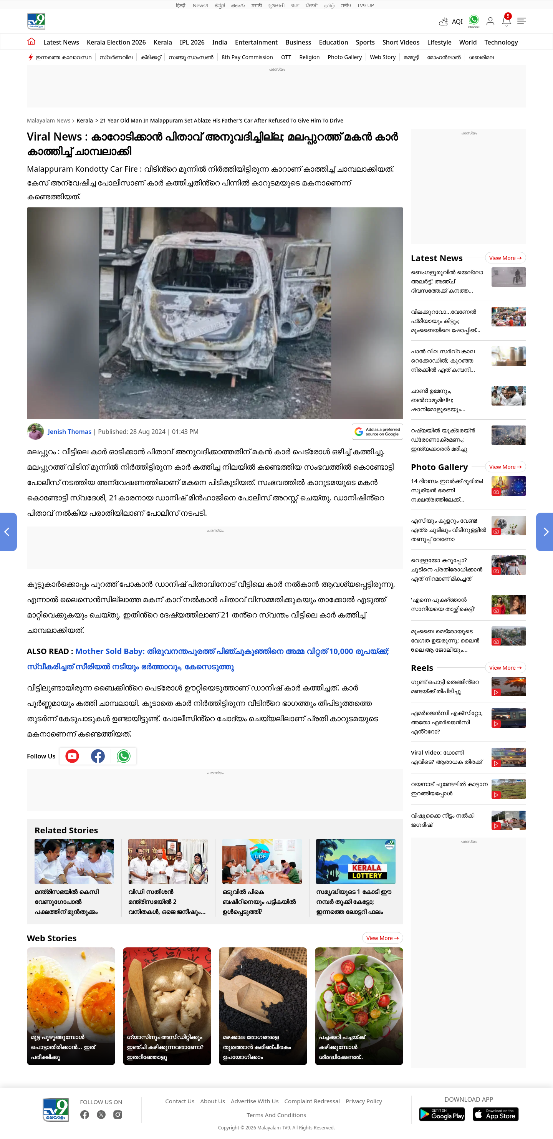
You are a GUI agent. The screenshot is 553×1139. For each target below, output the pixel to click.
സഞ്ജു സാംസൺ (191, 57)
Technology (501, 42)
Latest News (437, 257)
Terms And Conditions (276, 1115)
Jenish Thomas (70, 431)
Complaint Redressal (312, 1101)
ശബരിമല (481, 57)
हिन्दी (181, 5)
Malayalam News (48, 120)
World (468, 42)
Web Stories (52, 938)
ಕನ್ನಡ (220, 5)
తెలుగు (238, 5)
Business (298, 42)
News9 (201, 5)
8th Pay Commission (247, 57)
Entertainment (256, 42)
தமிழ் (329, 5)
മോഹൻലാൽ (444, 57)
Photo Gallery (345, 57)
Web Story (383, 57)
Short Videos (400, 42)
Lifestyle (439, 42)
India (219, 42)
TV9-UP (365, 5)
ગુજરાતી (276, 5)
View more (382, 938)
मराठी (257, 5)
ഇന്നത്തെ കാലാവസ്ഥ (63, 57)
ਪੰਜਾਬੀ (312, 5)
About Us (212, 1101)
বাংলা (295, 5)
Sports (365, 42)
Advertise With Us (254, 1101)
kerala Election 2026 (116, 42)
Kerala (163, 42)
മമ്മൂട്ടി (411, 57)
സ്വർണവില (115, 57)
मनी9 (346, 5)
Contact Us (179, 1101)
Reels (422, 667)
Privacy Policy (364, 1101)
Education (333, 42)
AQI (457, 21)
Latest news (61, 42)
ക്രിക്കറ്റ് (151, 57)
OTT (286, 57)
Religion (309, 57)
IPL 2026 (192, 42)
